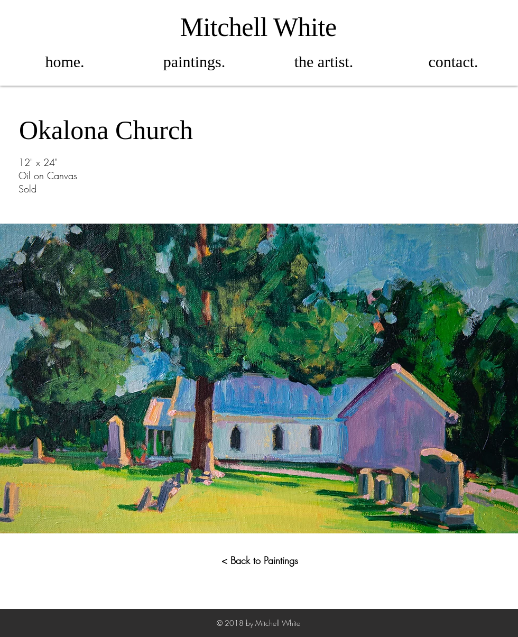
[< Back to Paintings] (259, 560)
